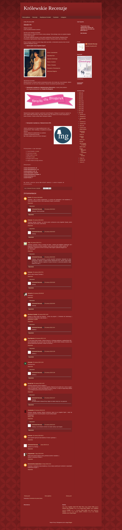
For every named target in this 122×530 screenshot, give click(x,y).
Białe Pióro (81, 506)
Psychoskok (69, 511)
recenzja (37, 151)
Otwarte (64, 511)
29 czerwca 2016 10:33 (43, 314)
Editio (93, 506)
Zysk (93, 511)
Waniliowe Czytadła (32, 314)
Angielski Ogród (72, 506)
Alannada (30, 362)
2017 (80, 110)
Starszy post (69, 496)
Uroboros (85, 511)
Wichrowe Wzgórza (52, 71)
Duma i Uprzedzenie (52, 52)
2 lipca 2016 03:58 (39, 453)
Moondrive (78, 510)
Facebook (55, 17)
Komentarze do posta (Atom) (35, 498)
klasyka (96, 511)
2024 (80, 97)
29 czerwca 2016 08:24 (49, 209)
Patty (29, 242)
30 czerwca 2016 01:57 (49, 397)
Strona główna (26, 17)
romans (64, 513)
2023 (80, 99)
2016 (80, 112)
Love (68, 510)
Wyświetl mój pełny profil (91, 46)
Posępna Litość (82, 137)
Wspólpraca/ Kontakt (45, 17)
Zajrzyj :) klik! (31, 416)
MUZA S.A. (73, 510)
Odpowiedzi (32, 206)
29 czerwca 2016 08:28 (49, 257)
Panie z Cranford (51, 62)
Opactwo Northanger (52, 58)
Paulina (29, 197)
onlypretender (31, 453)
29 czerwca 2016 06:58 (38, 220)
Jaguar (92, 508)
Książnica (64, 510)
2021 (80, 103)
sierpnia (82, 123)
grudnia (82, 114)
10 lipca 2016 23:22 (46, 464)
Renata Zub (30, 383)
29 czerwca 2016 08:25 (49, 231)
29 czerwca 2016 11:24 (40, 338)
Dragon (86, 506)
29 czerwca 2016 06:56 (37, 197)
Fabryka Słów (65, 508)
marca (81, 162)
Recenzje (34, 17)
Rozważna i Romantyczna (53, 68)
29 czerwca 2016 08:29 (38, 293)
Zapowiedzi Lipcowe (82, 132)
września (82, 121)
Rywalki (81, 141)
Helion (88, 508)
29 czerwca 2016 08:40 (49, 303)
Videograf (90, 511)
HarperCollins (83, 508)
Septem (80, 511)
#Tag (63, 506)
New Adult (84, 510)
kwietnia (82, 160)
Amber (66, 506)
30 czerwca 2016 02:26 (39, 410)
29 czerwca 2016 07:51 (38, 272)
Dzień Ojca (82, 139)
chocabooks (31, 410)
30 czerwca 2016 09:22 (38, 435)
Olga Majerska (31, 338)
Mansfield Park (51, 55)
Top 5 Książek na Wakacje (83, 144)
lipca (81, 125)
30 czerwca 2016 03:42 (49, 424)
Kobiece (96, 508)
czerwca (82, 127)
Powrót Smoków (82, 155)
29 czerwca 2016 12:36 (38, 362)
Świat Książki (73, 513)
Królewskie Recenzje (45, 8)
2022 (80, 101)
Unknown (30, 220)
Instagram (63, 17)
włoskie (68, 513)
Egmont (96, 506)
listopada (82, 116)
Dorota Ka (30, 293)
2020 (80, 104)
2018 (80, 108)
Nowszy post (27, 496)
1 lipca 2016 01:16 (44, 444)
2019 (80, 107)
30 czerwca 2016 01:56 (49, 351)
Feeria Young (77, 508)
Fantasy (71, 508)
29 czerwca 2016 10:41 (49, 327)
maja (81, 158)
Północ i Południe (51, 65)
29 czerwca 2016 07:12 (36, 242)
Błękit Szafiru (83, 146)
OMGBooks (96, 510)
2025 (80, 95)
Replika (73, 511)
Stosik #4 (82, 134)
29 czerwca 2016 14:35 (39, 383)
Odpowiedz (30, 203)
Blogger (70, 522)
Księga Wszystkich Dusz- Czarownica (83, 150)
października (83, 118)
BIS (77, 506)
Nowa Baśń (90, 510)
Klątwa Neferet (83, 129)
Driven (89, 506)
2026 (80, 93)
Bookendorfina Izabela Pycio (35, 464)
